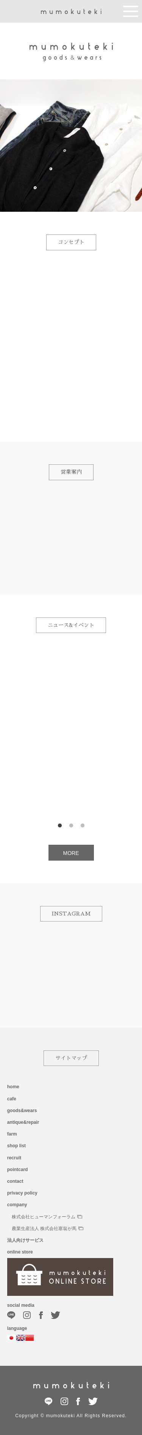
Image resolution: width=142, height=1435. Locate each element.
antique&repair (23, 1122)
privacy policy (22, 1193)
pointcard (17, 1169)
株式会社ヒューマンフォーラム (47, 1216)
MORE (71, 853)
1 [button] (60, 826)
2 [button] (71, 826)
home (13, 1086)
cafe (11, 1098)
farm (12, 1134)
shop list (16, 1145)
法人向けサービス (25, 1240)
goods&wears (22, 1110)
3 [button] (82, 826)
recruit (14, 1157)
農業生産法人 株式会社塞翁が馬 (47, 1228)
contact (15, 1181)
